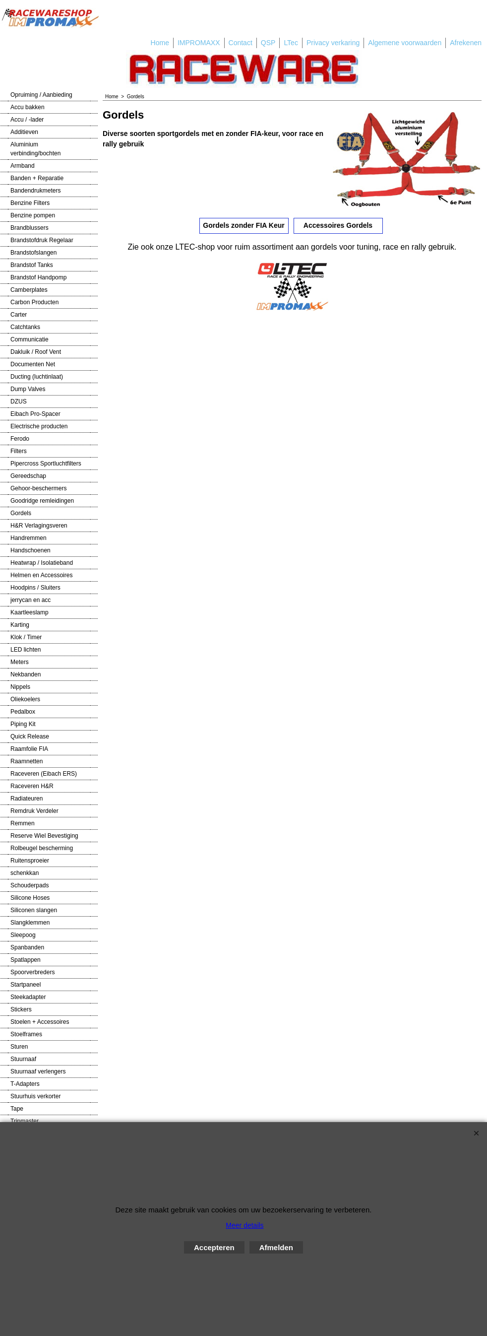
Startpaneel (25, 984)
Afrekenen (466, 43)
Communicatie (29, 339)
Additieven (24, 132)
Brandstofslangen (33, 252)
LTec (291, 43)
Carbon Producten (34, 302)
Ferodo (19, 438)
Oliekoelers (25, 699)
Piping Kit (23, 724)
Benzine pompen (32, 215)
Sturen (19, 1046)
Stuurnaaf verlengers (37, 1071)
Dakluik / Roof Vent (35, 351)
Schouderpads (29, 885)
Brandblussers (29, 227)
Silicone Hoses (30, 897)
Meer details (244, 1225)
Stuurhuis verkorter (35, 1096)
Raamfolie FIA (29, 748)
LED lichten (25, 649)
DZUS (18, 401)
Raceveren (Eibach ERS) (43, 773)
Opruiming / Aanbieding (41, 94)
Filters (18, 451)
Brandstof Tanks (31, 265)
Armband (22, 165)
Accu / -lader (27, 119)
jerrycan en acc (30, 600)
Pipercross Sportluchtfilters (45, 463)
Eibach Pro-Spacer (35, 413)
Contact (240, 43)
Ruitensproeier (29, 860)
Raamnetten (26, 761)
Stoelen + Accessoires (39, 1021)
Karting (19, 624)
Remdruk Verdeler (34, 810)
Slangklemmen (30, 922)
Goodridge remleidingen (42, 500)
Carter (18, 314)
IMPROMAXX (199, 43)
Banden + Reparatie (36, 178)
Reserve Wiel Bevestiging (44, 835)
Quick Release (29, 736)
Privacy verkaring (333, 43)
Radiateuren (26, 798)
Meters (19, 662)
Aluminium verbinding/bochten (35, 149)
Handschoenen (30, 550)
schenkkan (24, 872)
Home (160, 43)
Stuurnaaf (23, 1059)
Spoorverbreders (32, 972)
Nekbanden (25, 674)
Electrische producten (38, 426)
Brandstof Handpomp (38, 277)
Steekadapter (28, 997)
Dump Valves (27, 389)
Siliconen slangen (33, 910)
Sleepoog (23, 935)
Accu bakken (27, 107)
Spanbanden (27, 947)
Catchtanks (25, 327)
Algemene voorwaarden (404, 43)
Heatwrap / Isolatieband (41, 562)
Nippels (20, 686)
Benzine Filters (30, 203)
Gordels (20, 513)
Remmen (22, 823)
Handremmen (28, 537)
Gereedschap (28, 475)
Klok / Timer (26, 637)
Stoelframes (26, 1034)
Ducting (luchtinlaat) (36, 376)
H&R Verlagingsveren (38, 525)
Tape (16, 1108)
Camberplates (29, 289)
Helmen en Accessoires (41, 575)
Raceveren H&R (32, 786)
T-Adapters (25, 1083)
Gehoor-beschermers (38, 488)
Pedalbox (22, 711)
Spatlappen (25, 959)
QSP (268, 43)
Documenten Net (32, 364)
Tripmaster (24, 1121)
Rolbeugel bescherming (41, 848)
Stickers (21, 1009)
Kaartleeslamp (29, 612)
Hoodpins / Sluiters (35, 587)
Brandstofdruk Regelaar (41, 240)
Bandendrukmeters (35, 190)
